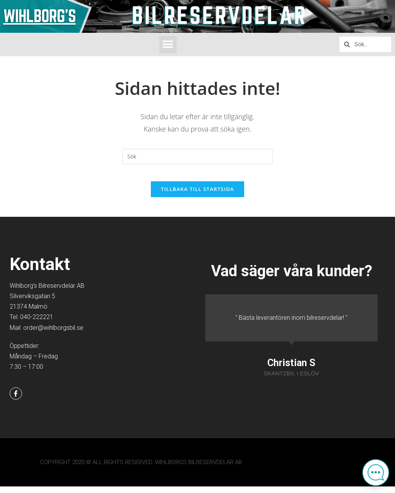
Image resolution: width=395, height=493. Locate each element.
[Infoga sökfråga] (197, 156)
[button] (168, 44)
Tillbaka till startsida (197, 195)
